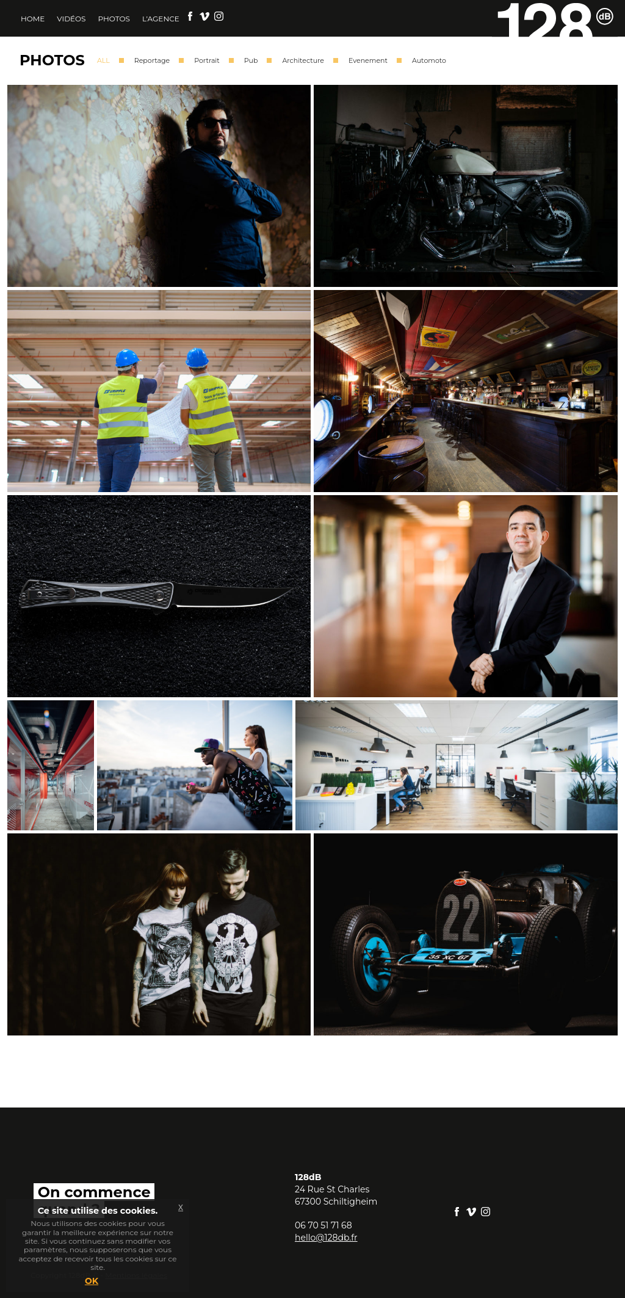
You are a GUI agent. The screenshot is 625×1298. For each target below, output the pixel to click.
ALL (103, 60)
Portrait (206, 60)
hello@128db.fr (326, 1237)
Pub (251, 60)
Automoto (429, 60)
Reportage (152, 60)
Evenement (368, 60)
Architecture (303, 60)
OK (91, 1280)
